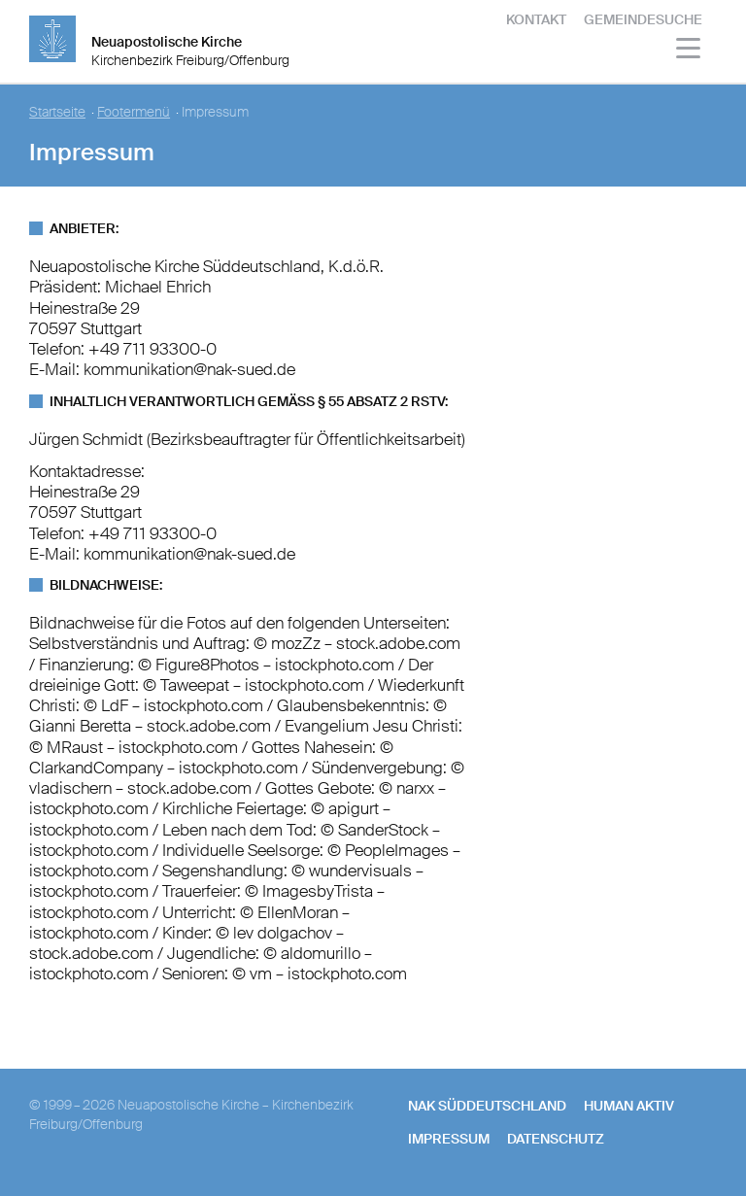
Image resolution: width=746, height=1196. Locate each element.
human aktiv (629, 1105)
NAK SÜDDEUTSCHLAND (487, 1105)
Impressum (449, 1138)
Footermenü (133, 112)
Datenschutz (555, 1138)
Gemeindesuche (643, 19)
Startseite (57, 112)
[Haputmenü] (689, 51)
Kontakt (536, 19)
